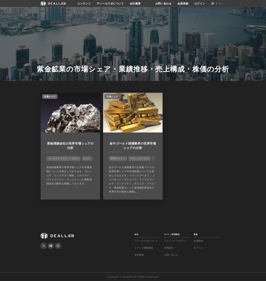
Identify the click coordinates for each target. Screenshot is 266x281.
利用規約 (168, 248)
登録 (195, 234)
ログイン (199, 3)
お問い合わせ (163, 3)
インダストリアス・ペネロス (63, 158)
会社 (136, 234)
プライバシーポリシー (175, 241)
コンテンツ (84, 3)
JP (212, 3)
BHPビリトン (118, 158)
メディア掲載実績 (143, 248)
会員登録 (183, 3)
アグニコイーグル (139, 158)
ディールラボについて (110, 3)
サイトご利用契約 (172, 234)
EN (221, 3)
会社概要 (135, 3)
